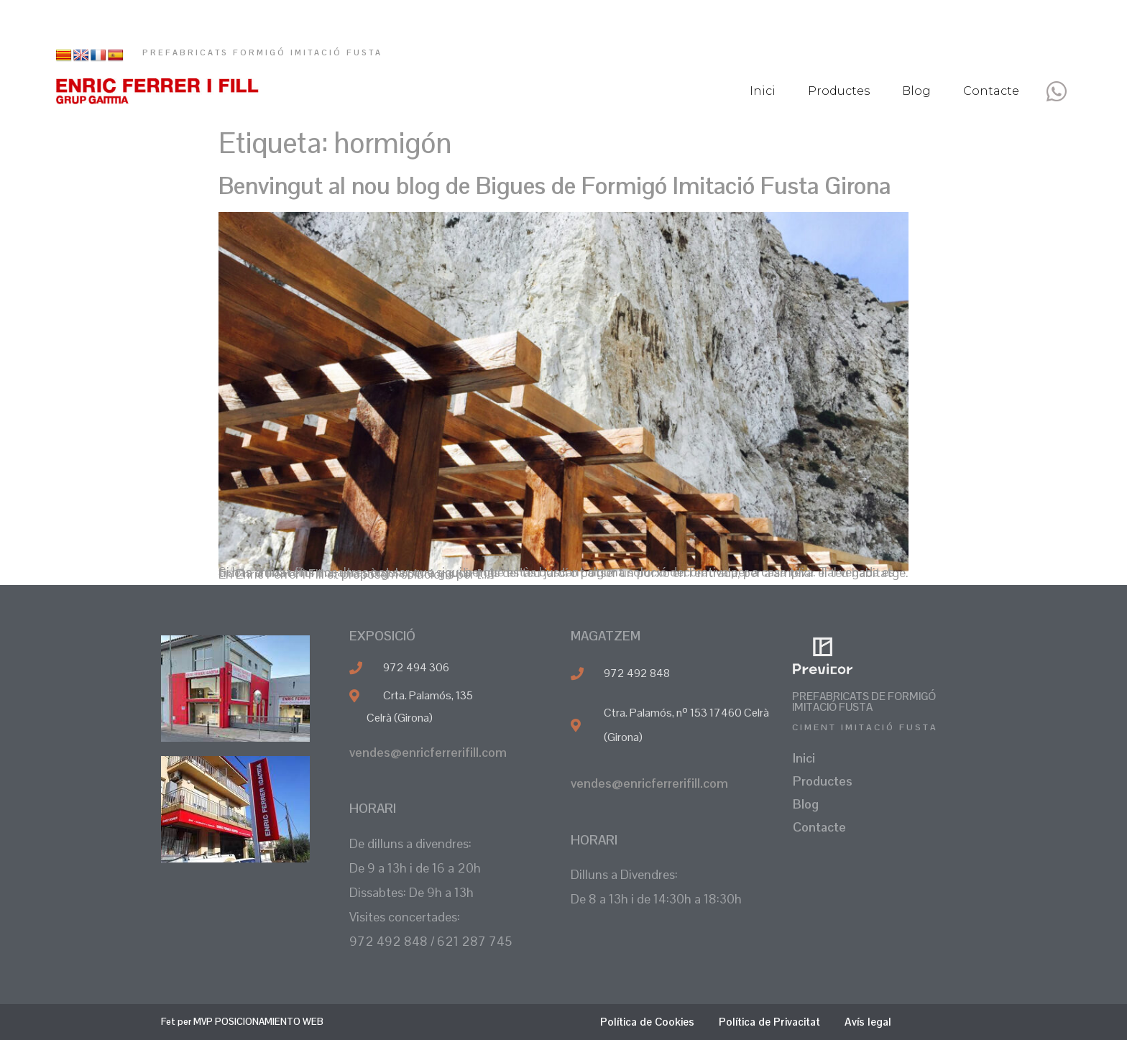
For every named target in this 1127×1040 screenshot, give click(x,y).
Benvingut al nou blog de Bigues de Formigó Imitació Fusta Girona (554, 185)
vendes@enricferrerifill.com (428, 752)
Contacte (991, 91)
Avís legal (868, 1022)
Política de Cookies (647, 1022)
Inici (763, 91)
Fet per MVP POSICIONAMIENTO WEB (242, 1022)
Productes (839, 91)
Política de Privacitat (769, 1022)
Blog (916, 91)
